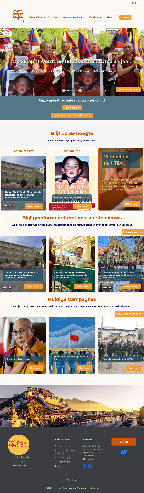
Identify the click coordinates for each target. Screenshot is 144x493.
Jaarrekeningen (19, 466)
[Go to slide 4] (74, 90)
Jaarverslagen (18, 461)
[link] (140, 3)
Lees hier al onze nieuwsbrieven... (72, 115)
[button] (37, 17)
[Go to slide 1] (68, 90)
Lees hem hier (72, 107)
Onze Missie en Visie (21, 457)
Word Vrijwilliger (62, 457)
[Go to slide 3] (72, 90)
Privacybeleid (72, 480)
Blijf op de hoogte (63, 446)
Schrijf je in (131, 204)
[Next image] (80, 90)
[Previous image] (64, 90)
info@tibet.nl (95, 446)
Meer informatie (128, 89)
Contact (58, 466)
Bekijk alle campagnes (129, 313)
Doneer (123, 442)
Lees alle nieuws (133, 232)
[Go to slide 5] (76, 90)
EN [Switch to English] (143, 3)
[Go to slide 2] (70, 90)
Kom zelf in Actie (62, 462)
